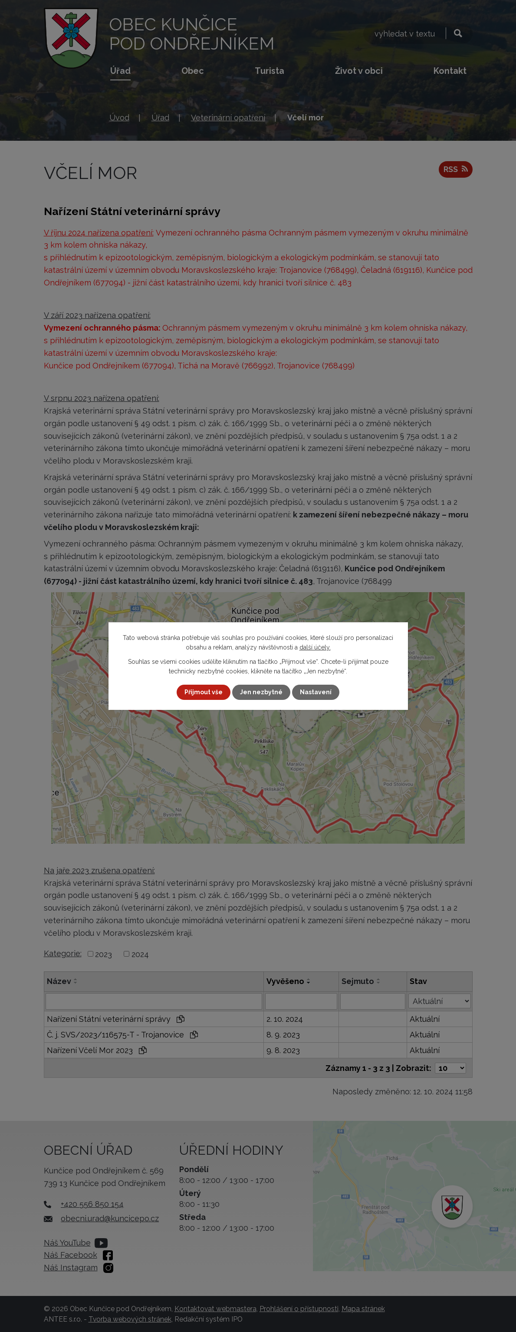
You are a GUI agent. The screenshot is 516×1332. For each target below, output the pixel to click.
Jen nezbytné (261, 692)
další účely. (315, 647)
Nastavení (316, 692)
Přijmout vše (203, 692)
